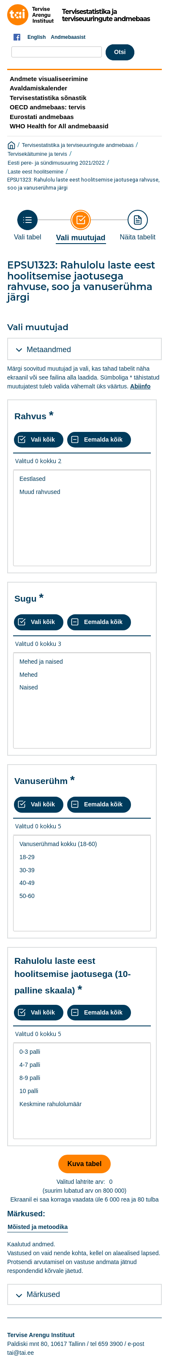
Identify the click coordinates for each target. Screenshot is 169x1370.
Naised (82, 687)
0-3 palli (82, 1051)
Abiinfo (140, 386)
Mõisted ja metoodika (38, 1227)
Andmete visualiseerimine (49, 78)
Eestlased (82, 479)
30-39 (82, 870)
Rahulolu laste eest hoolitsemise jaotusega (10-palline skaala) (72, 975)
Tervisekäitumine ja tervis (37, 154)
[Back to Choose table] (28, 225)
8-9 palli (82, 1078)
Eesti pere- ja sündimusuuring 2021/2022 (56, 163)
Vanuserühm (41, 781)
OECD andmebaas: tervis (47, 107)
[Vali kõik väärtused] (38, 440)
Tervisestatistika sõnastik (48, 97)
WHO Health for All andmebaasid (59, 126)
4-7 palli (82, 1065)
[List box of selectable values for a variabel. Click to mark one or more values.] (82, 518)
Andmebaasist (68, 37)
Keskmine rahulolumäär (82, 1104)
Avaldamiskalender (38, 88)
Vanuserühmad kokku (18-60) (82, 844)
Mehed (82, 674)
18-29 (82, 857)
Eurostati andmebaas (42, 116)
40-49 (82, 883)
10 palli (82, 1091)
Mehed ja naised (82, 661)
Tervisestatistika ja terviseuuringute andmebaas (78, 145)
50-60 (82, 896)
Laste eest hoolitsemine (35, 172)
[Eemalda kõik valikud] (99, 440)
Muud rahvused (82, 492)
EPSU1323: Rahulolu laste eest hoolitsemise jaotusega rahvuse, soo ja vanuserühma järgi (83, 183)
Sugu (25, 598)
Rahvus (30, 416)
